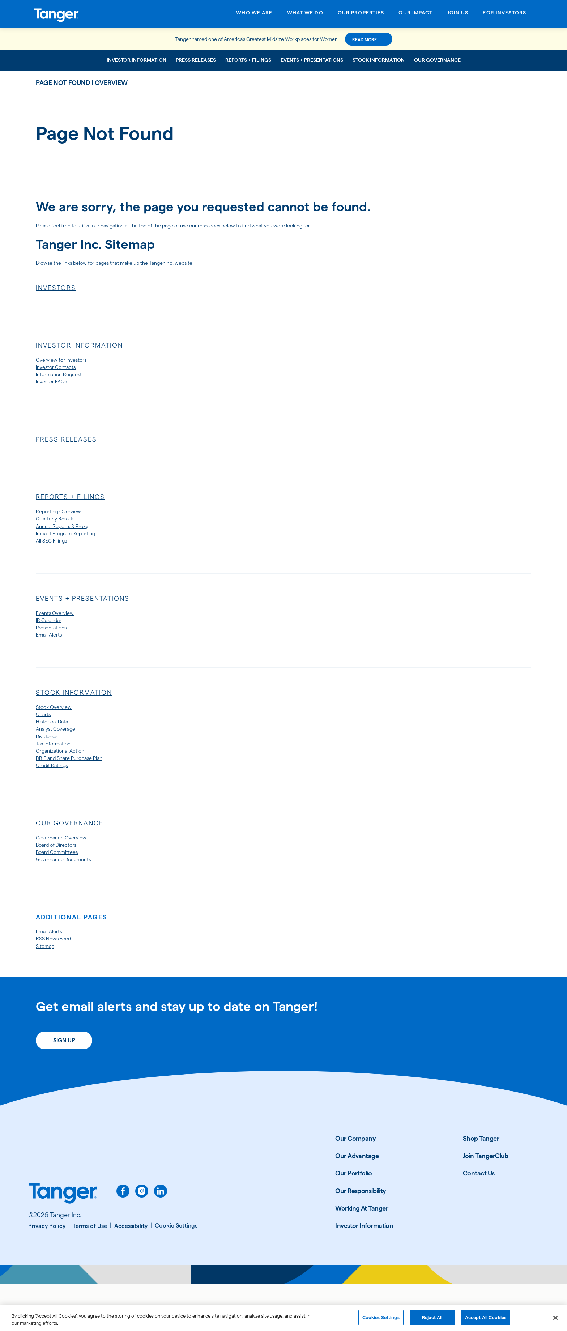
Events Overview (59, 630)
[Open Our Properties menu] (361, 15)
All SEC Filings (56, 556)
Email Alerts (53, 656)
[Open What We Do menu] (305, 15)
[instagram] (141, 1238)
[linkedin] (160, 1238)
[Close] (555, 1322)
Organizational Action (68, 783)
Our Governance (437, 60)
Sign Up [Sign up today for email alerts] (64, 1087)
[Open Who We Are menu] (254, 15)
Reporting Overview (64, 521)
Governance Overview (68, 874)
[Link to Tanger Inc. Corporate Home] (91, 14)
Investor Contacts (61, 372)
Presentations (56, 648)
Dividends (50, 765)
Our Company (355, 1185)
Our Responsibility (360, 1237)
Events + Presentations (312, 60)
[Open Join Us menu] (458, 15)
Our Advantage (357, 1202)
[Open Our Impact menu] (415, 15)
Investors (56, 290)
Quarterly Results (60, 530)
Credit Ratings (56, 801)
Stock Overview (58, 730)
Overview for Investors (68, 363)
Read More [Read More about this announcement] (390, 39)
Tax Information (58, 774)
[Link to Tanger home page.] (63, 1241)
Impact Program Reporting (75, 547)
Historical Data (57, 748)
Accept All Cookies (485, 1321)
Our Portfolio (353, 1220)
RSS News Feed (58, 983)
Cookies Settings (381, 1321)
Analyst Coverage (62, 756)
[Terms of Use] (92, 1273)
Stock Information (379, 60)
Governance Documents (71, 901)
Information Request (65, 381)
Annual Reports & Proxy (70, 538)
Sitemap (48, 992)
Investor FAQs (56, 389)
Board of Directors (63, 883)
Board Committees (63, 892)
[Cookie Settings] (176, 1273)
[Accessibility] (133, 1273)
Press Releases (196, 60)
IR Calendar (53, 638)
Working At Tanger (361, 1255)
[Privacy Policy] (49, 1273)
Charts (45, 739)
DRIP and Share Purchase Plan (79, 791)
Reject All (432, 1321)
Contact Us (479, 1220)
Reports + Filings (248, 60)
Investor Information (136, 60)
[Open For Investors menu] (504, 15)
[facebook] (123, 1238)
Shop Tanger (481, 1185)
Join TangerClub (485, 1202)
